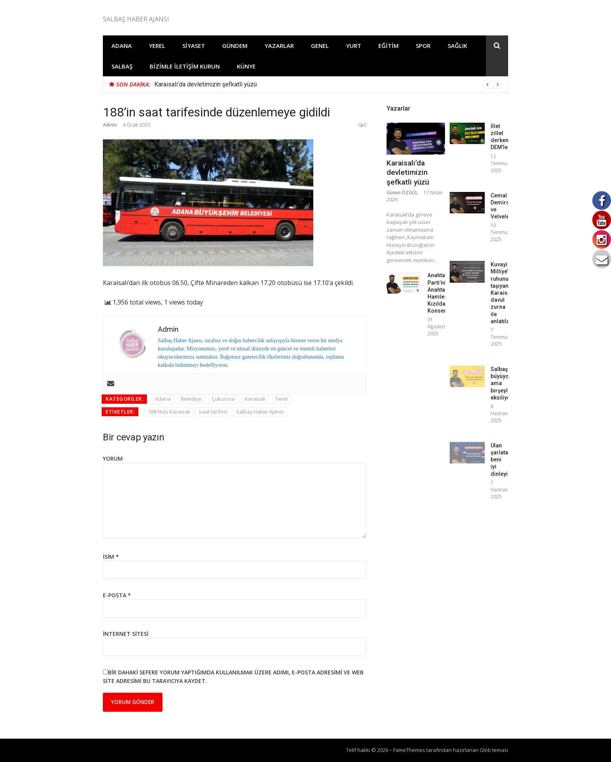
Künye (246, 66)
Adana (121, 45)
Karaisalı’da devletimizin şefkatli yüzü (205, 84)
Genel (320, 45)
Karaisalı (255, 398)
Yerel (157, 45)
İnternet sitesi (125, 633)
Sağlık (457, 45)
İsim (111, 556)
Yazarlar (279, 45)
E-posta (117, 595)
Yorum (113, 458)
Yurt (353, 45)
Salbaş (121, 66)
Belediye (191, 398)
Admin (110, 124)
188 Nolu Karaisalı (169, 411)
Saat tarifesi (213, 411)
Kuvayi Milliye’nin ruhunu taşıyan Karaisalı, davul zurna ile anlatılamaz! (506, 292)
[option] (328, 84)
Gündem (234, 45)
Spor (423, 45)
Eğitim (388, 45)
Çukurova (223, 398)
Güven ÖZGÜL (402, 192)
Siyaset (193, 45)
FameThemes (409, 749)
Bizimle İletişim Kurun (185, 66)
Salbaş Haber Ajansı (260, 411)
